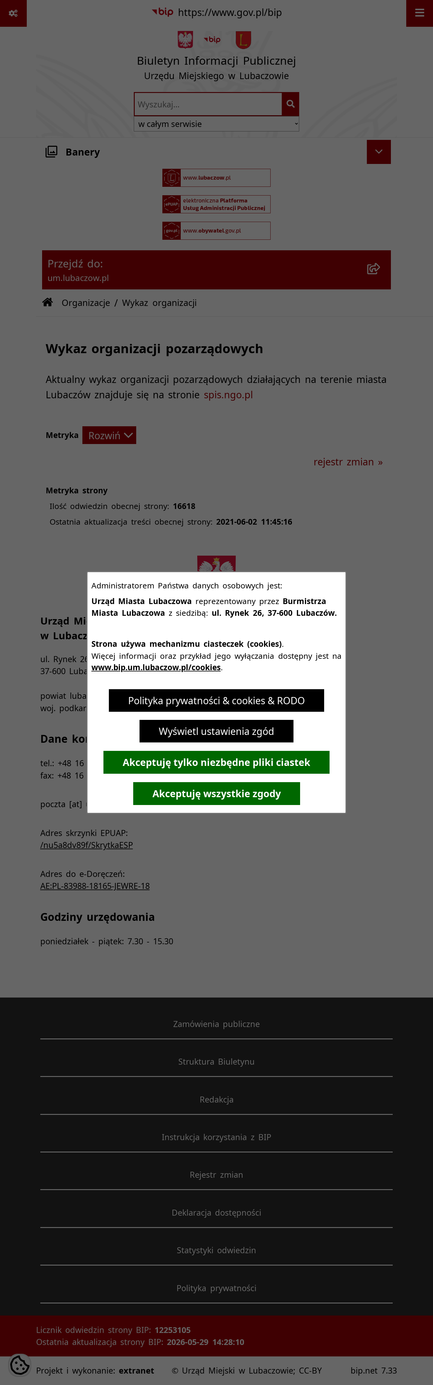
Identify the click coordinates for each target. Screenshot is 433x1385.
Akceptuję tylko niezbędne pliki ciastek (216, 762)
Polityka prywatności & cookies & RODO (216, 700)
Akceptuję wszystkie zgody (216, 793)
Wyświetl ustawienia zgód (216, 731)
